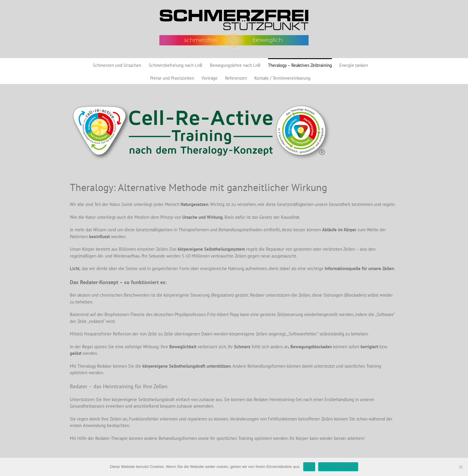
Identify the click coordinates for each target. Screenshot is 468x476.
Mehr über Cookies (338, 466)
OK (309, 466)
